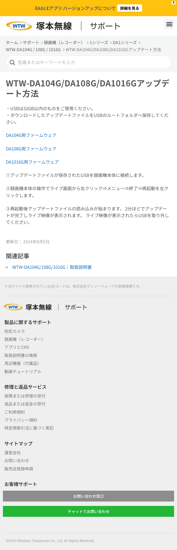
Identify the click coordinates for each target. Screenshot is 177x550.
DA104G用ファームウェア (31, 135)
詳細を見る (129, 8)
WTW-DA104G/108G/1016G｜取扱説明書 (52, 267)
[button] (169, 24)
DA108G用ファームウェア (31, 148)
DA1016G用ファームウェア (32, 162)
